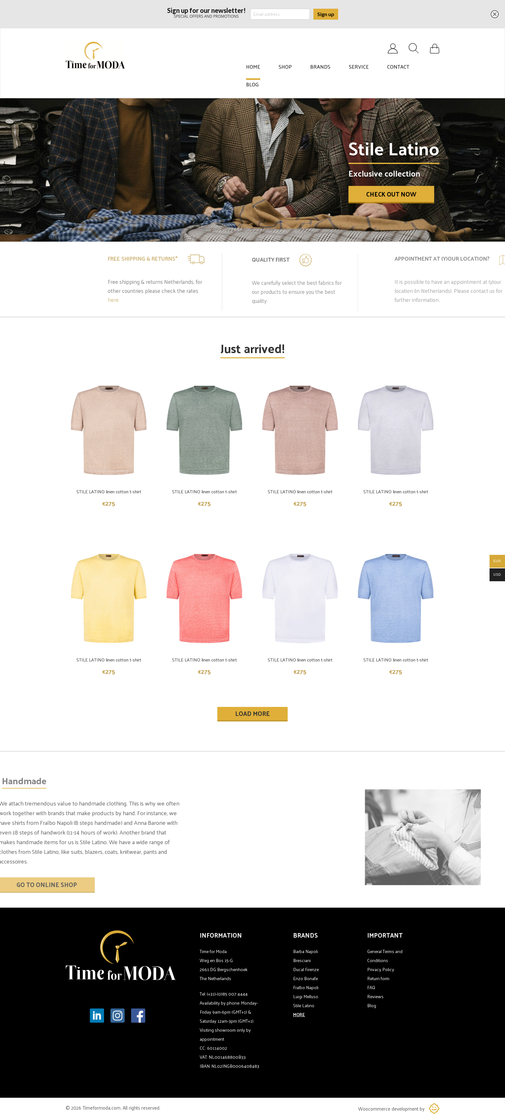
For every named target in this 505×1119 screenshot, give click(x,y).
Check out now (391, 193)
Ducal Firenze (306, 969)
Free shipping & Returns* (204, 258)
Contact (398, 66)
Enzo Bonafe (305, 978)
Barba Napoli (305, 951)
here (174, 299)
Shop (285, 66)
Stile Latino (303, 1005)
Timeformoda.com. (102, 1107)
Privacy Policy (380, 969)
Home (253, 66)
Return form (378, 978)
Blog (252, 84)
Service (359, 66)
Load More (252, 713)
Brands (320, 66)
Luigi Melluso (305, 996)
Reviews (375, 996)
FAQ (371, 987)
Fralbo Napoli (306, 987)
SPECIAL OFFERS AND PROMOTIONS (206, 12)
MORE (299, 1014)
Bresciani (302, 960)
